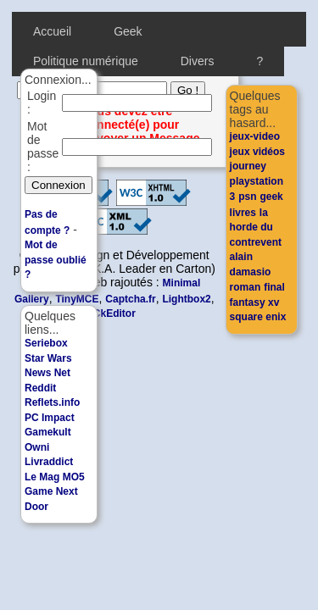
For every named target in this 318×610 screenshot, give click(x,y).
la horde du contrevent (256, 227)
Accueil (52, 31)
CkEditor (114, 313)
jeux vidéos (257, 152)
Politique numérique (85, 61)
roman (245, 287)
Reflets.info (52, 402)
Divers (198, 61)
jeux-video (255, 136)
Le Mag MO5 (55, 477)
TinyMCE (76, 299)
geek (270, 196)
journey (248, 166)
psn (247, 196)
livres (243, 213)
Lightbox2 (186, 299)
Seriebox (46, 343)
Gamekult (48, 432)
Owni (37, 447)
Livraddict (49, 462)
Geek (128, 31)
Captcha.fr (130, 299)
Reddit (40, 388)
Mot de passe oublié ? (55, 259)
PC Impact (50, 418)
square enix (258, 317)
